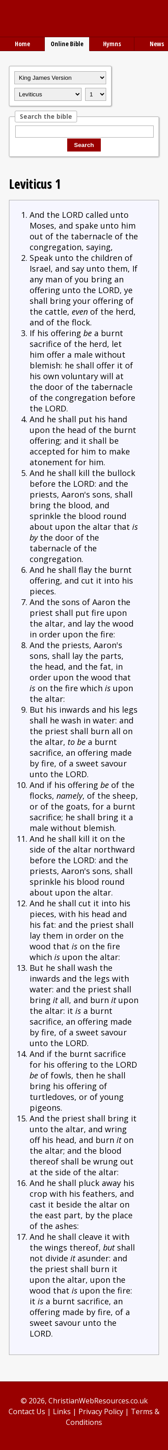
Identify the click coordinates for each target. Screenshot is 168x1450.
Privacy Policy (100, 1411)
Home (22, 43)
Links (62, 1411)
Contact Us (27, 1411)
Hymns (112, 43)
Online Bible (67, 43)
